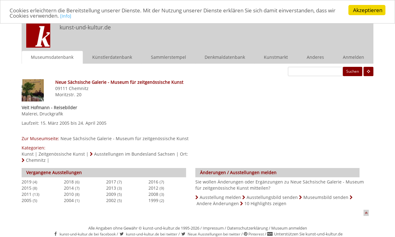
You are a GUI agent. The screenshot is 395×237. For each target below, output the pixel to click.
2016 (153, 181)
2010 (69, 194)
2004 (69, 200)
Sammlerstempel (168, 57)
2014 (69, 188)
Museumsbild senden (325, 197)
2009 (111, 194)
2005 (26, 200)
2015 (26, 188)
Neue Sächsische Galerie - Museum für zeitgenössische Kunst (124, 138)
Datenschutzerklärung (247, 228)
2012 (153, 188)
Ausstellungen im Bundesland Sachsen (134, 154)
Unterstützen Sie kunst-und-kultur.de (308, 234)
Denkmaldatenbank (225, 57)
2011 (26, 194)
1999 (153, 200)
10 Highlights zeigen (265, 203)
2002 (111, 200)
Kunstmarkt (276, 57)
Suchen (352, 71)
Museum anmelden (289, 228)
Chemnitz (79, 88)
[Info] (65, 16)
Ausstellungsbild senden (272, 197)
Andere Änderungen (218, 203)
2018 (69, 181)
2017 (111, 181)
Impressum (213, 228)
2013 (111, 188)
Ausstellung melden (220, 197)
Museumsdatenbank (52, 57)
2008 (153, 194)
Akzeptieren (367, 10)
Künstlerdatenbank (112, 57)
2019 (26, 181)
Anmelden (353, 57)
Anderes (315, 57)
